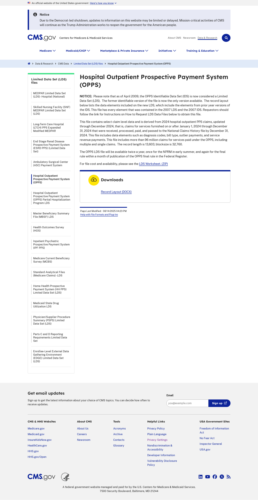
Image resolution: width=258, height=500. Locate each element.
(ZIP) (153, 164)
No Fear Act (207, 438)
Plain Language (156, 434)
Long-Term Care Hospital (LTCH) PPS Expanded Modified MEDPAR (48, 128)
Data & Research (207, 38)
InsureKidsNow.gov (40, 439)
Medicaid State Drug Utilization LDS (46, 305)
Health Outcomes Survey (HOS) (48, 229)
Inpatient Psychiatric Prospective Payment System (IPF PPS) (51, 244)
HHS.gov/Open (37, 456)
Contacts (118, 439)
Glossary (118, 445)
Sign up (217, 403)
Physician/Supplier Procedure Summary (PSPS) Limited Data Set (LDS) (51, 320)
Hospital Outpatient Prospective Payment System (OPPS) (51, 179)
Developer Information (161, 455)
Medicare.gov (36, 428)
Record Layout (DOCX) (116, 192)
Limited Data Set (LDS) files (88, 63)
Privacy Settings (157, 439)
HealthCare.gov (37, 445)
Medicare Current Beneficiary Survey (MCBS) (51, 260)
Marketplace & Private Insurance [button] (122, 50)
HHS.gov (33, 451)
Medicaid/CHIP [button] (76, 50)
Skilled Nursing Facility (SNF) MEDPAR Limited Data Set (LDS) (51, 110)
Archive (118, 434)
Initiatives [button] (165, 50)
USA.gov (205, 449)
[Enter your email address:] (187, 403)
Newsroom (189, 38)
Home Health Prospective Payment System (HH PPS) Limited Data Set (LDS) (50, 289)
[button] (226, 38)
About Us (82, 428)
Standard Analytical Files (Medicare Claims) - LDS (49, 274)
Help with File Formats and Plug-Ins (99, 214)
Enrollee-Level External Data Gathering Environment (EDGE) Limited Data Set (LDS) (51, 356)
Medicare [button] (46, 50)
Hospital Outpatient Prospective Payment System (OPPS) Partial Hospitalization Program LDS (51, 198)
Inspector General (211, 443)
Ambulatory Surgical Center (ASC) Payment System (50, 163)
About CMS (174, 38)
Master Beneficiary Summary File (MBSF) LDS (51, 215)
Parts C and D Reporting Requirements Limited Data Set (50, 337)
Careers (82, 434)
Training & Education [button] (200, 50)
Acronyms (119, 428)
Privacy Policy (156, 428)
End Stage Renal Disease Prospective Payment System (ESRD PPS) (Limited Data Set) (51, 146)
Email (169, 395)
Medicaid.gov (36, 434)
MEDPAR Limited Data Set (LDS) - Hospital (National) (49, 95)
